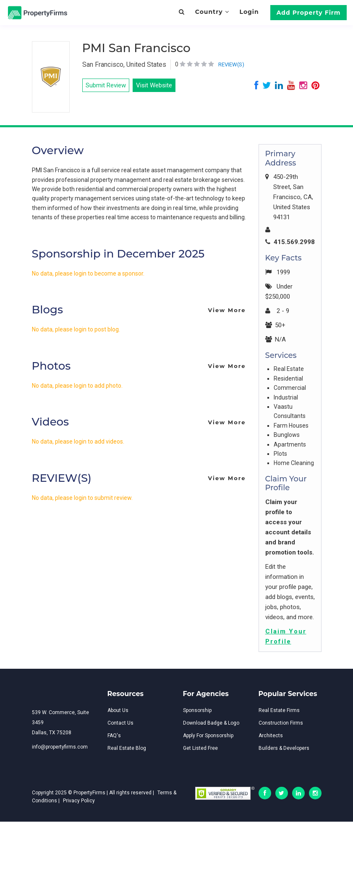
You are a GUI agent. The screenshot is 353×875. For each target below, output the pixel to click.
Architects (271, 735)
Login (249, 12)
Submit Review (106, 85)
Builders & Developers (284, 748)
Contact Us (120, 723)
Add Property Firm (309, 12)
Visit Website (154, 85)
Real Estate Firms (279, 710)
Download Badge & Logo (211, 723)
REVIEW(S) (231, 64)
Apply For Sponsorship (208, 735)
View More (227, 310)
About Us (117, 710)
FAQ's (114, 735)
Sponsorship (197, 710)
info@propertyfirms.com (60, 747)
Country (212, 12)
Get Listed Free (200, 748)
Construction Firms (281, 723)
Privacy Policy (79, 801)
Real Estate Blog (126, 748)
